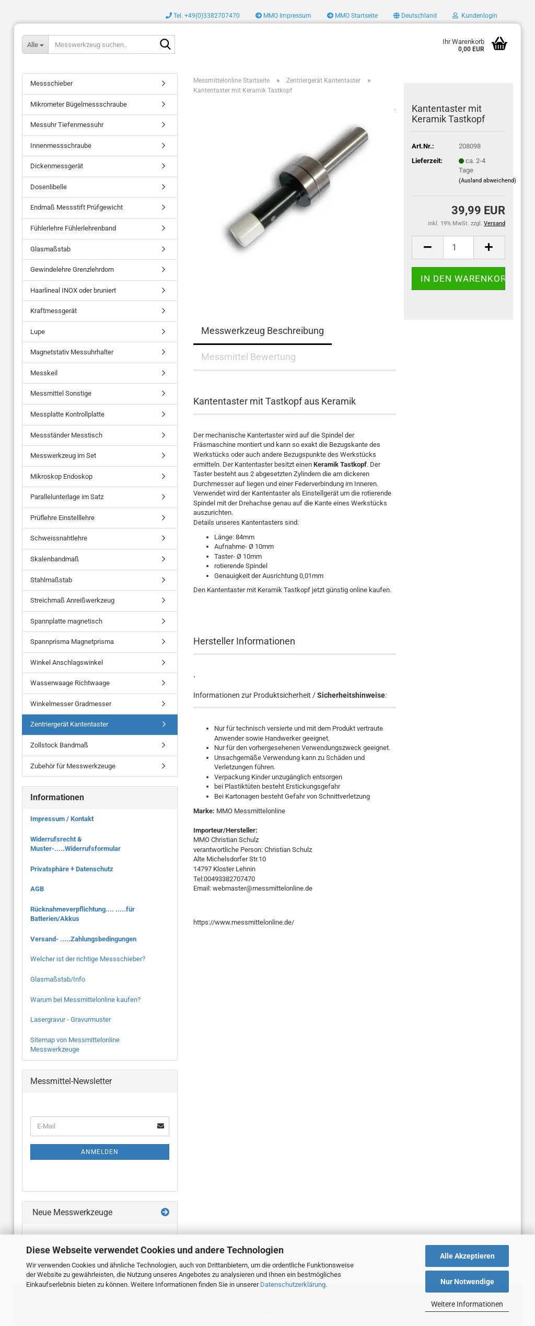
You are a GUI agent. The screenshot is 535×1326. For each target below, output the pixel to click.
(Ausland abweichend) (487, 180)
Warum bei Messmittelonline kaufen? (85, 1000)
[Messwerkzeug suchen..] (35, 44)
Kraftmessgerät (53, 311)
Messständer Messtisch (66, 435)
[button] (415, 16)
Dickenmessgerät (56, 166)
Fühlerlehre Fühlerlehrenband (73, 228)
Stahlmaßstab (51, 580)
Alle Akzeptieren (467, 1256)
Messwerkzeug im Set (63, 455)
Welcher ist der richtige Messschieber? (87, 959)
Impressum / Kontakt (62, 819)
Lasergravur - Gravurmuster (70, 1019)
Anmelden (100, 1152)
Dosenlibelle (48, 187)
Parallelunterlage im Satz (66, 497)
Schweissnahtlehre (58, 538)
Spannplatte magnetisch (66, 621)
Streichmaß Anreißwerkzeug (72, 600)
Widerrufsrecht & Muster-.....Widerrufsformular (75, 844)
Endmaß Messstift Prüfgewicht (76, 207)
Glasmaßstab (50, 249)
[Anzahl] (458, 247)
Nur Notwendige (467, 1281)
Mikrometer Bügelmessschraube (78, 104)
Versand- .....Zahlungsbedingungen (83, 939)
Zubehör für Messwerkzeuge (72, 766)
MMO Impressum (283, 15)
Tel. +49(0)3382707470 (203, 15)
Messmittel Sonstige (60, 393)
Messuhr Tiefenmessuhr (66, 125)
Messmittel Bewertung (248, 356)
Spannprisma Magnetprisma (72, 641)
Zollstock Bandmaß (59, 745)
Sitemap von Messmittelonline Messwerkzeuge (75, 1045)
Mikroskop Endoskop (61, 476)
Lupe (37, 332)
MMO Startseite (352, 15)
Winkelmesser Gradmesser (70, 704)
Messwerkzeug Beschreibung (262, 330)
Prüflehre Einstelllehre (62, 518)
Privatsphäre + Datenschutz (71, 869)
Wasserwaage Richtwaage (70, 683)
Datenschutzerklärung (292, 1284)
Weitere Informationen (467, 1304)
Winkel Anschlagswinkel (66, 662)
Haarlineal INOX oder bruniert (73, 290)
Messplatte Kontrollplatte (67, 414)
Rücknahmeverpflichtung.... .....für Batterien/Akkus (82, 914)
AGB (37, 889)
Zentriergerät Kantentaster (69, 724)
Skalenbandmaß (54, 559)
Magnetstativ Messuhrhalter (71, 352)
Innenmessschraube (60, 145)
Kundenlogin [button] (474, 15)
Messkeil (43, 373)
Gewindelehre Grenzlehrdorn (72, 269)
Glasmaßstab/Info (57, 979)
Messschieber (51, 83)
